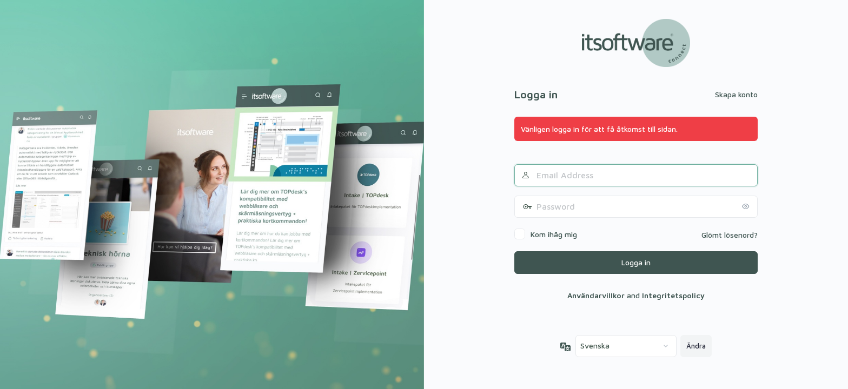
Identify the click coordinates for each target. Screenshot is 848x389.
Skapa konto (736, 94)
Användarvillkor (596, 295)
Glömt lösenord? (729, 234)
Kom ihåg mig (554, 234)
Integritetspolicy (673, 295)
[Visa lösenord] (747, 206)
